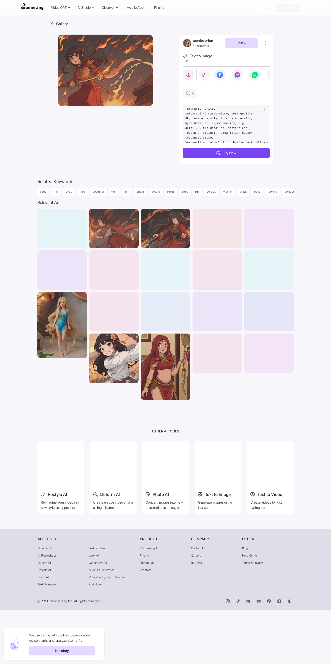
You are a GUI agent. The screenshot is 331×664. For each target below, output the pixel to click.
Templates (146, 616)
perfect (289, 191)
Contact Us (198, 602)
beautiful (98, 191)
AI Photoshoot (47, 609)
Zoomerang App (150, 602)
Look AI (94, 609)
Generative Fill (98, 616)
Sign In (265, 7)
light (126, 191)
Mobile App (135, 7)
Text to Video (97, 602)
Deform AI (44, 616)
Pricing (159, 7)
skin (114, 191)
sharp (140, 191)
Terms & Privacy (252, 616)
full (197, 191)
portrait (211, 191)
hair (56, 191)
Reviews (196, 616)
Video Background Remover (107, 631)
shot (185, 191)
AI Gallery (95, 638)
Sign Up (289, 7)
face (82, 191)
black (243, 191)
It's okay (60, 650)
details (156, 191)
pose (257, 191)
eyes (69, 191)
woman (228, 191)
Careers (196, 609)
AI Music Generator (101, 623)
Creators (145, 623)
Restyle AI (44, 623)
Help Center (250, 609)
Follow (241, 43)
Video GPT (45, 602)
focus (170, 191)
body (43, 191)
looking (272, 191)
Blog (245, 602)
